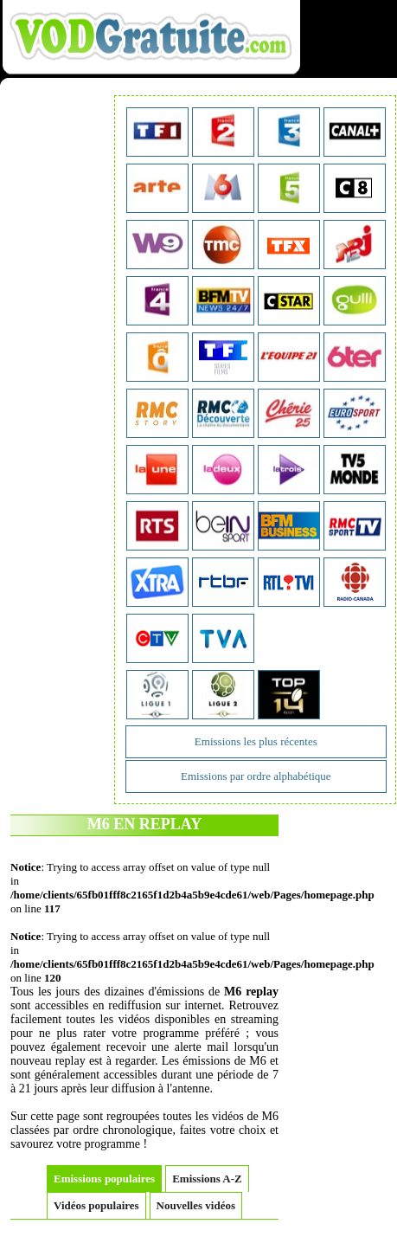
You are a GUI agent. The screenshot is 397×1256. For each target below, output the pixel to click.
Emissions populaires (104, 1178)
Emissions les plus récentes (256, 741)
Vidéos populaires (96, 1205)
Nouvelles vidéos (196, 1205)
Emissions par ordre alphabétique (256, 776)
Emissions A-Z (207, 1178)
